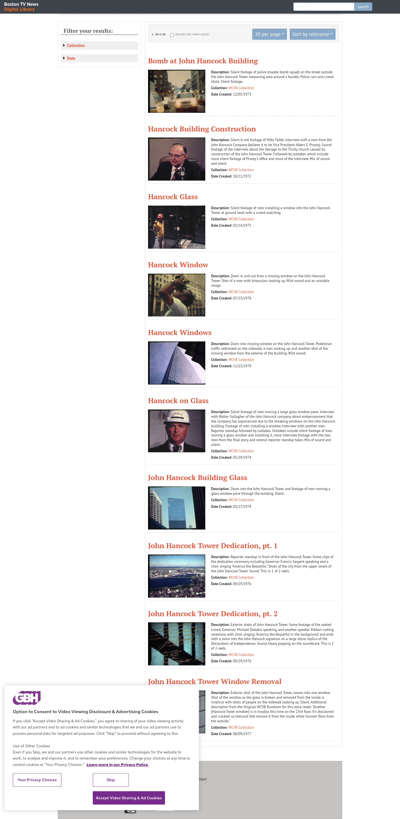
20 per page (268, 34)
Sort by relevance (310, 34)
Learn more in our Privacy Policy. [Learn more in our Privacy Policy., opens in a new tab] (117, 764)
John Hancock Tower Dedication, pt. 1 (213, 545)
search (363, 6)
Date (71, 58)
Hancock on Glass (178, 400)
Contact (201, 779)
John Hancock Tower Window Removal (214, 681)
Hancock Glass (173, 196)
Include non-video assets (192, 34)
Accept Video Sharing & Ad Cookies (129, 797)
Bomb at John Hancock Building (203, 60)
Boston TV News (21, 6)
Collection (76, 45)
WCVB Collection (241, 88)
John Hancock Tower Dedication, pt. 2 (213, 613)
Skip (111, 779)
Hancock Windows (180, 332)
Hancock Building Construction (202, 128)
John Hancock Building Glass (197, 477)
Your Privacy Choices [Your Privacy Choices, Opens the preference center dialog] (37, 779)
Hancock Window (178, 264)
